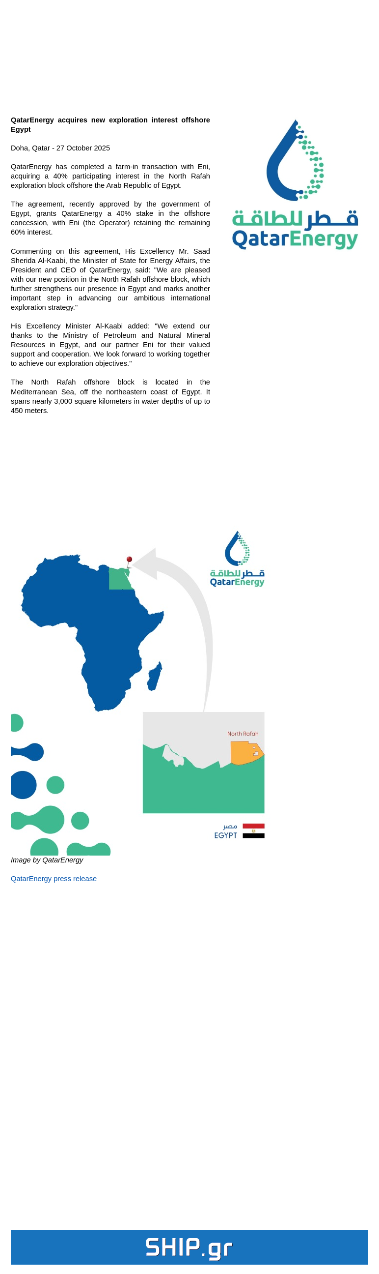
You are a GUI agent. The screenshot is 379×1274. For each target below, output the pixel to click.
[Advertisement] (189, 52)
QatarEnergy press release (54, 879)
